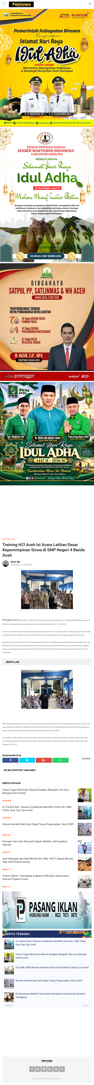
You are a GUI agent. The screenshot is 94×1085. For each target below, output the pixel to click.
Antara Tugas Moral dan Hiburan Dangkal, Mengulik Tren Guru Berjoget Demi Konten (35, 791)
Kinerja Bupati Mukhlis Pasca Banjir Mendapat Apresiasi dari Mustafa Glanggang (50, 995)
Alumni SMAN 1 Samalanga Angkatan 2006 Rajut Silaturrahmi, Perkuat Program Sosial (35, 877)
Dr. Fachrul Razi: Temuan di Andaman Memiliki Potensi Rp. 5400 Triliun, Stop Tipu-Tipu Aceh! (36, 809)
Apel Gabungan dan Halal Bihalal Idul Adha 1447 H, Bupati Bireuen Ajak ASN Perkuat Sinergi (37, 860)
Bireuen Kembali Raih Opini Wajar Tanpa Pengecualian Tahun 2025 (37, 824)
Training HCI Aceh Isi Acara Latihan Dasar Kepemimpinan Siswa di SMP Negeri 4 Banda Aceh (43, 550)
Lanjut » (86, 1006)
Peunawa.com (8, 539)
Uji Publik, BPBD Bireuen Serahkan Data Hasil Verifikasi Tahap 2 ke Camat (52, 967)
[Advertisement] (47, 511)
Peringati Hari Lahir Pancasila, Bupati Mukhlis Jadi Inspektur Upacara (34, 843)
